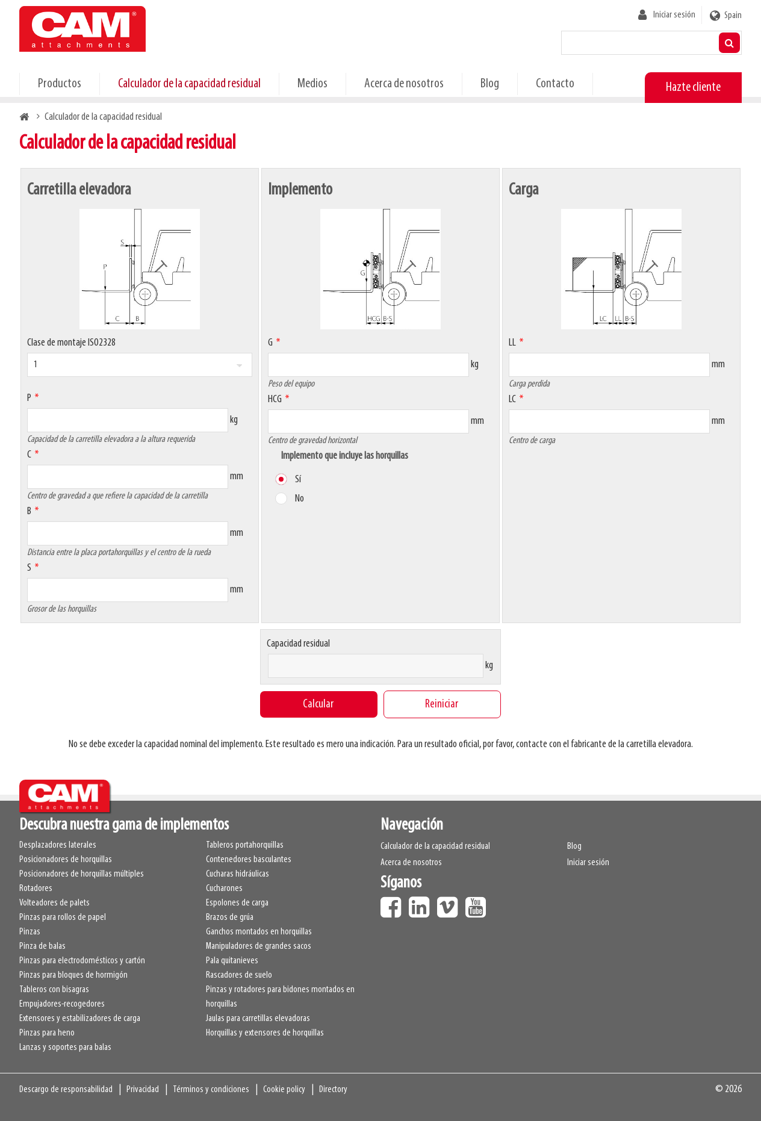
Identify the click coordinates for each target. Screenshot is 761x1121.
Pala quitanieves (232, 961)
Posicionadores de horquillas (65, 860)
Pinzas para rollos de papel (62, 917)
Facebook (393, 903)
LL (512, 343)
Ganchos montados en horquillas (259, 932)
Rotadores (35, 888)
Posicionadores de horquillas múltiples (81, 874)
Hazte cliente (693, 88)
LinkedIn (422, 903)
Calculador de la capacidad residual (189, 84)
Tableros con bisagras (54, 990)
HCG (275, 399)
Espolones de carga (237, 903)
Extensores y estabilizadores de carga (79, 1018)
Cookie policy (284, 1090)
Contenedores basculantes (248, 860)
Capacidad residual (298, 644)
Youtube (478, 903)
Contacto (555, 84)
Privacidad (142, 1090)
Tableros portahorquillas (245, 845)
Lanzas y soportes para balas (65, 1047)
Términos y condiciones (211, 1090)
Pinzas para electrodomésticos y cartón (82, 961)
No (299, 499)
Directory (333, 1090)
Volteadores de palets (54, 903)
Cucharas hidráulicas (237, 874)
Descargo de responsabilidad (66, 1090)
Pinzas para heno (47, 1033)
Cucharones (224, 888)
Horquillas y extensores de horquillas (265, 1033)
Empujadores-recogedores (62, 1004)
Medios (312, 84)
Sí (298, 479)
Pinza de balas (42, 946)
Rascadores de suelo (239, 975)
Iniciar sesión (674, 15)
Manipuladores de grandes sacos (258, 946)
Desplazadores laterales (57, 845)
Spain (733, 15)
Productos (59, 84)
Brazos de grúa (229, 917)
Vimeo (450, 903)
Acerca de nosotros (404, 84)
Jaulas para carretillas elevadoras (258, 1018)
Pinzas (29, 932)
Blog (489, 84)
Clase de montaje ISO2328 (71, 343)
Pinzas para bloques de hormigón (73, 975)
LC (512, 399)
